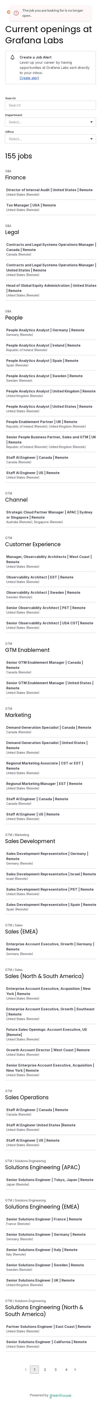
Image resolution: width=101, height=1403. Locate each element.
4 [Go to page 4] (66, 1369)
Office (9, 131)
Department (13, 115)
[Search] (50, 105)
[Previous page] (26, 1370)
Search (10, 98)
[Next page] (75, 1370)
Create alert (29, 78)
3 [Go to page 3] (56, 1369)
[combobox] (9, 122)
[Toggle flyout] (91, 122)
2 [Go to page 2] (45, 1369)
